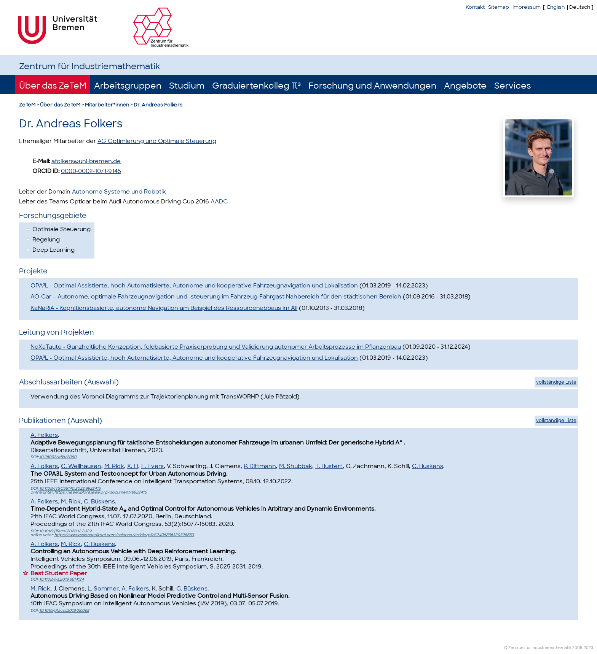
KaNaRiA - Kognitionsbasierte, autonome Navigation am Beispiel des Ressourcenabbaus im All (163, 308)
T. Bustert (329, 466)
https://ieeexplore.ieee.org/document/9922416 (100, 492)
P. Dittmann (260, 466)
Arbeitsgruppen (127, 85)
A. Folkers (44, 435)
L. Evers (152, 466)
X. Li (132, 466)
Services (512, 85)
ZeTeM (27, 105)
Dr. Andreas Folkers (158, 105)
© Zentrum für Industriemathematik (537, 647)
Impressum (526, 7)
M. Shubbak (295, 466)
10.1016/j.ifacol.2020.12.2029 (65, 531)
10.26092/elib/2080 (58, 456)
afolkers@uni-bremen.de (86, 161)
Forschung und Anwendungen (372, 85)
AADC (219, 201)
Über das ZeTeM (52, 85)
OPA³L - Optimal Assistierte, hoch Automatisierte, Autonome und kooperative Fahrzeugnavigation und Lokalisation (194, 285)
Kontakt (475, 7)
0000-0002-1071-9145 (91, 171)
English (556, 7)
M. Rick (114, 466)
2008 (577, 647)
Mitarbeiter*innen (107, 105)
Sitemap (498, 7)
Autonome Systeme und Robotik (119, 191)
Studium (186, 85)
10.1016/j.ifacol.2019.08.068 (64, 610)
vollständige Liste (556, 382)
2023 (588, 647)
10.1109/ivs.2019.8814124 (61, 579)
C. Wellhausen (81, 466)
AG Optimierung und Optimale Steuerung (156, 141)
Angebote (465, 85)
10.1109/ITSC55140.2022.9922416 (70, 488)
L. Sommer (103, 588)
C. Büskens (427, 466)
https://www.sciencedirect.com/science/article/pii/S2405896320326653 (124, 534)
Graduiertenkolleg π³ (256, 85)
